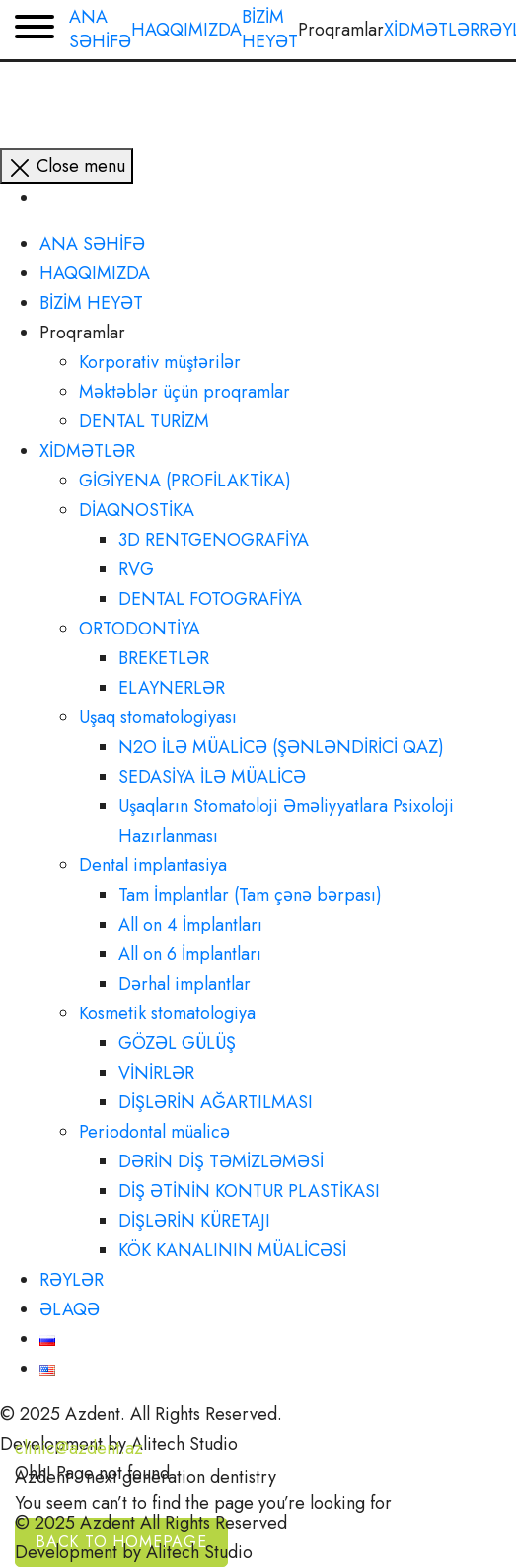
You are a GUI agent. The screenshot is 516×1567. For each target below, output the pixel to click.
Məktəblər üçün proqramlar (184, 392)
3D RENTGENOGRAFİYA (213, 540)
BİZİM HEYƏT (91, 303)
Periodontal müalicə (154, 1132)
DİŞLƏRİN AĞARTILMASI (215, 1102)
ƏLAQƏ (69, 1309)
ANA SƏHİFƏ (92, 244)
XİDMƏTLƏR (87, 451)
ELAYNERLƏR (171, 688)
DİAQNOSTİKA (136, 510)
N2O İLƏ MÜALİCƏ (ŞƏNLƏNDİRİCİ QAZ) (281, 747)
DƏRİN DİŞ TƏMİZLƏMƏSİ (221, 1161)
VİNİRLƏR (156, 1072)
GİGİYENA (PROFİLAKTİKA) (185, 480)
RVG (136, 569)
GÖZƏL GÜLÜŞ (177, 1043)
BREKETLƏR (163, 658)
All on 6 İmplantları (189, 954)
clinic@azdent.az (79, 1447)
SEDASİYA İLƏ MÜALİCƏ (212, 776)
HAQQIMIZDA (94, 273)
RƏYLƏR (71, 1280)
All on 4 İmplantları (190, 924)
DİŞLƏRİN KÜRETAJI (194, 1220)
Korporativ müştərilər (160, 362)
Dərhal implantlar (184, 984)
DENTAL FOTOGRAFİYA (210, 599)
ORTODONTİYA (139, 628)
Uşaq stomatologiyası (158, 717)
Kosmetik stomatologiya (167, 1013)
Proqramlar (82, 332)
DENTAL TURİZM (144, 421)
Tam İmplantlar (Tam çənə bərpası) (250, 895)
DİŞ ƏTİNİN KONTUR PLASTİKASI (249, 1191)
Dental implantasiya (153, 865)
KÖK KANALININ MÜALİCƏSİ (232, 1250)
